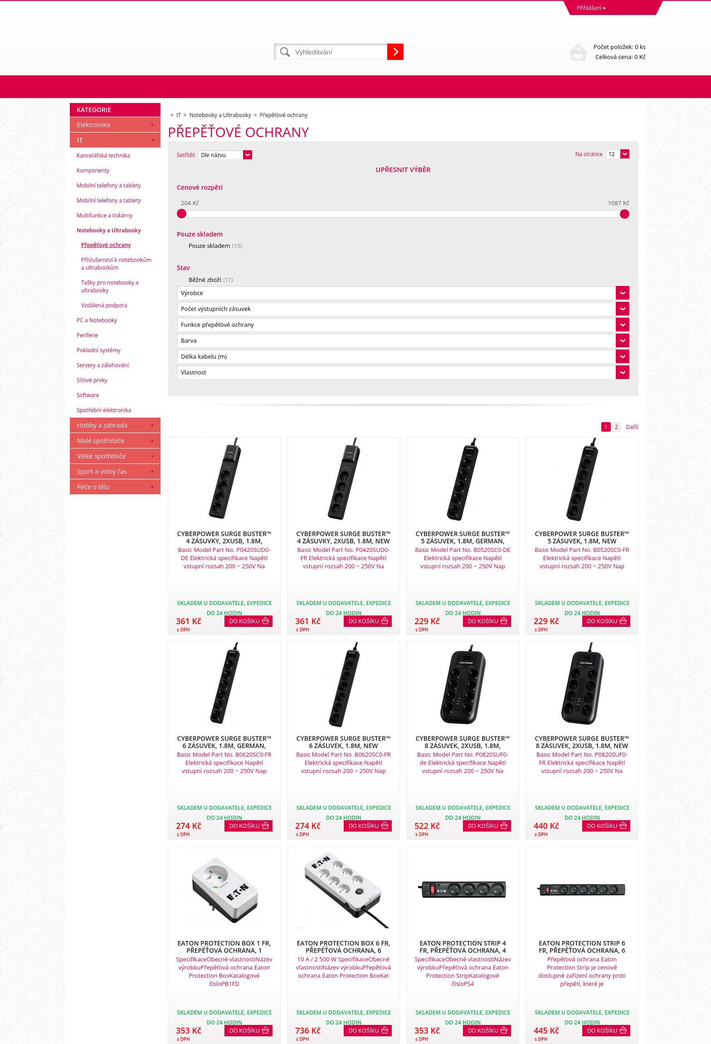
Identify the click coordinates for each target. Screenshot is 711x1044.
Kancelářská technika (103, 383)
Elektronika (93, 352)
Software (88, 623)
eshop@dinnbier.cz (239, 1000)
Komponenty (93, 398)
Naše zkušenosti (378, 950)
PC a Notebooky (97, 548)
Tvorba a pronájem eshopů (575, 1035)
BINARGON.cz (628, 1035)
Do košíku (244, 393)
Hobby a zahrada (102, 653)
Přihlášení (589, 8)
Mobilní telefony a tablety (109, 413)
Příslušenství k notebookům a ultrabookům (116, 491)
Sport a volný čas (102, 699)
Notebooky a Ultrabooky (109, 458)
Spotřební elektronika (104, 638)
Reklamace (85, 950)
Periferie (87, 563)
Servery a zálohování (103, 593)
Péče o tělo (93, 714)
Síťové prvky (92, 608)
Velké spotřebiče (101, 684)
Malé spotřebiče (100, 668)
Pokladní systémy (99, 578)
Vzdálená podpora (104, 533)
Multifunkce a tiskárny (104, 443)
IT (80, 368)
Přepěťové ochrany (106, 473)
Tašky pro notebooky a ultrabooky (110, 514)
